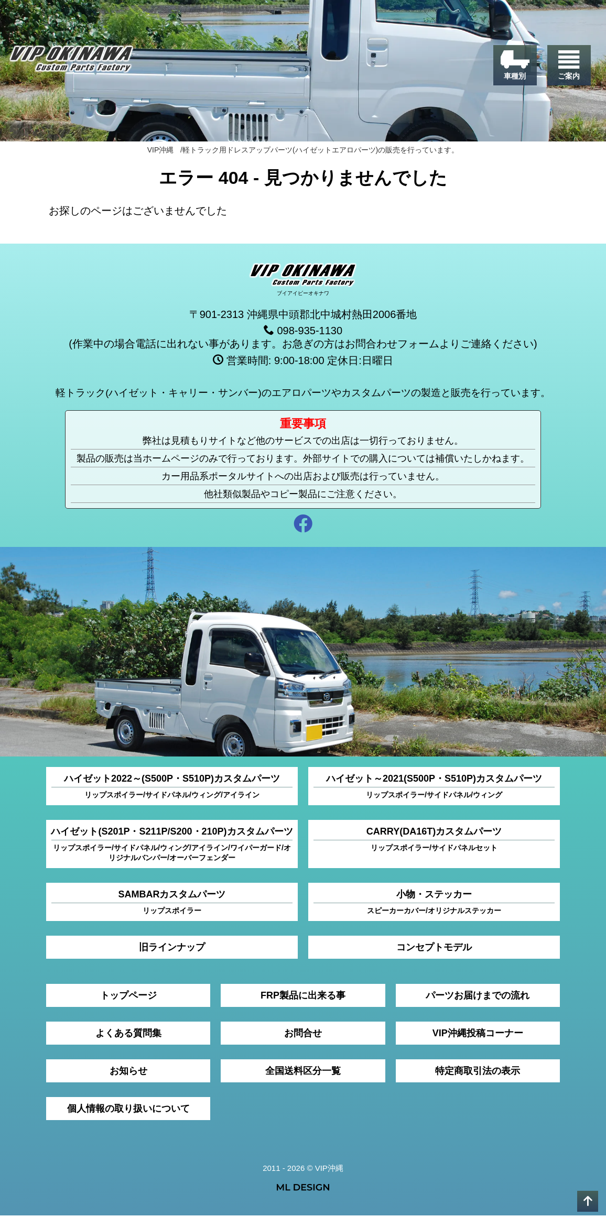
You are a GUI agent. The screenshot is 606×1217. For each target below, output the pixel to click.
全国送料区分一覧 (303, 1072)
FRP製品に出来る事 (303, 997)
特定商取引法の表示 (477, 1072)
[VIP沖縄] (75, 63)
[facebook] (303, 527)
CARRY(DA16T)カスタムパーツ (434, 841)
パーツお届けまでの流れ (477, 997)
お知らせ (128, 1072)
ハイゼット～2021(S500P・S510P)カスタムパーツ (434, 788)
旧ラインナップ (172, 949)
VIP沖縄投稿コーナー (477, 1034)
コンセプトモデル (434, 949)
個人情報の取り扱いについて (128, 1110)
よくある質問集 (128, 1034)
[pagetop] (587, 1201)
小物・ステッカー (434, 904)
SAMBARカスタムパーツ (172, 904)
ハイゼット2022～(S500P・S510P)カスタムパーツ (172, 788)
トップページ (128, 997)
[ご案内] (568, 68)
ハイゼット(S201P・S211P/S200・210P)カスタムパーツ (172, 846)
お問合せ (303, 1034)
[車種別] (513, 68)
